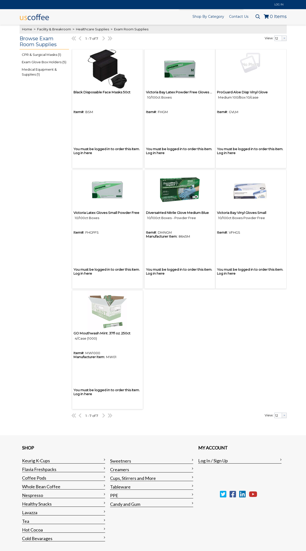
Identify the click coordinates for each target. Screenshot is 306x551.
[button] (43, 42)
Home (27, 29)
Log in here (82, 153)
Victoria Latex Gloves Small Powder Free (106, 213)
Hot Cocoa (32, 529)
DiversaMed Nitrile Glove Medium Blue (177, 213)
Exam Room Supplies (130, 29)
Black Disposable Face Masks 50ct (101, 92)
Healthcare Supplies (92, 29)
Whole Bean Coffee (41, 486)
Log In (278, 4)
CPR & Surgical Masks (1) (41, 55)
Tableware (120, 487)
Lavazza (29, 512)
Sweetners (120, 461)
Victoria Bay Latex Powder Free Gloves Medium (184, 92)
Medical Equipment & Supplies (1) (39, 71)
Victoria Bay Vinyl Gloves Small (241, 213)
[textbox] (278, 38)
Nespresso (32, 495)
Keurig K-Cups (36, 460)
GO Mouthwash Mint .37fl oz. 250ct (101, 333)
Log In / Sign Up (213, 460)
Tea (25, 521)
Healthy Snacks (37, 504)
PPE (114, 495)
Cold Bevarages (37, 538)
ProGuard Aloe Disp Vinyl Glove (242, 92)
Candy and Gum (125, 504)
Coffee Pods (34, 478)
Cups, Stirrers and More (133, 478)
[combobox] (280, 38)
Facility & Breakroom (54, 29)
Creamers (119, 469)
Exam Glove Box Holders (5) (44, 62)
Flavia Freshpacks (39, 469)
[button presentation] (284, 38)
